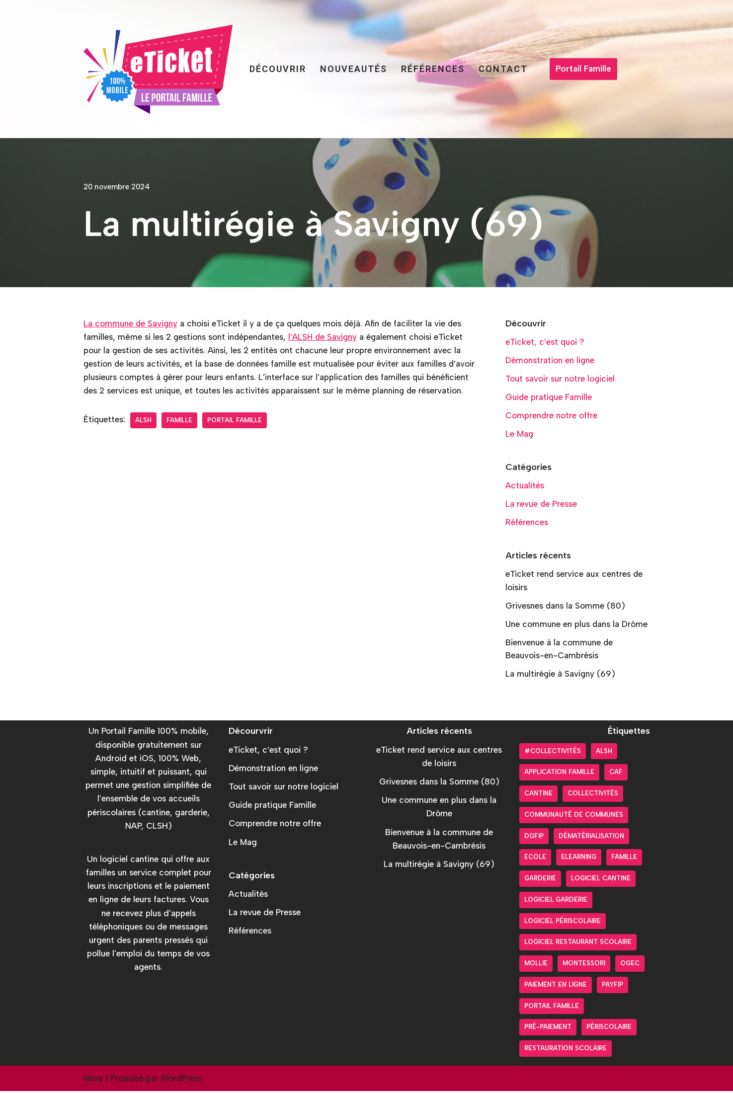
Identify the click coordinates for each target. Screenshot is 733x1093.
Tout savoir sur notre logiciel (560, 379)
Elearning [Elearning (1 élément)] (578, 859)
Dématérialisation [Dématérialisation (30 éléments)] (591, 838)
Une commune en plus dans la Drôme (577, 625)
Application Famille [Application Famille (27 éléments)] (559, 774)
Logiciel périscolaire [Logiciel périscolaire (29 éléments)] (562, 923)
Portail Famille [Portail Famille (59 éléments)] (551, 1008)
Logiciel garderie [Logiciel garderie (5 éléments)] (555, 901)
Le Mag (519, 434)
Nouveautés (353, 69)
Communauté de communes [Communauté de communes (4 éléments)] (573, 816)
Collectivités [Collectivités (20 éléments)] (593, 795)
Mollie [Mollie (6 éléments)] (536, 965)
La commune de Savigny (130, 323)
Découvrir (277, 69)
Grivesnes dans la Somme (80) (565, 607)
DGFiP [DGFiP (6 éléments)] (534, 838)
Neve (93, 1080)
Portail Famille (583, 69)
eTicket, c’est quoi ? (545, 342)
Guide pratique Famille (549, 397)
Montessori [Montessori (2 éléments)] (584, 965)
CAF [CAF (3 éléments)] (616, 774)
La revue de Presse (541, 505)
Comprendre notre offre (551, 416)
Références (433, 69)
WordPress (181, 1080)
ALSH (144, 434)
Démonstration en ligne (550, 360)
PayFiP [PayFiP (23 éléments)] (612, 986)
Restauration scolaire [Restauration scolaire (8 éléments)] (565, 1050)
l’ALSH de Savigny (325, 337)
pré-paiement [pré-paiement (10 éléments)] (547, 1029)
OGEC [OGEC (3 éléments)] (630, 965)
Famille (180, 434)
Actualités (525, 486)
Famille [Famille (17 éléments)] (624, 859)
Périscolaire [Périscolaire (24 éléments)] (609, 1029)
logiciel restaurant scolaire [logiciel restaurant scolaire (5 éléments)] (578, 944)
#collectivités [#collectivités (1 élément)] (552, 753)
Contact (503, 69)
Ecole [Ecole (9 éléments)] (535, 859)
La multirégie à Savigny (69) (560, 676)
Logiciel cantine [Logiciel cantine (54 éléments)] (601, 880)
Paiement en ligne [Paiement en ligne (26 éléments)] (555, 986)
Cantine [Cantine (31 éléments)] (538, 795)
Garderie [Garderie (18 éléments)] (540, 880)
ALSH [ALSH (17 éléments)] (604, 753)
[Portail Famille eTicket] (158, 69)
